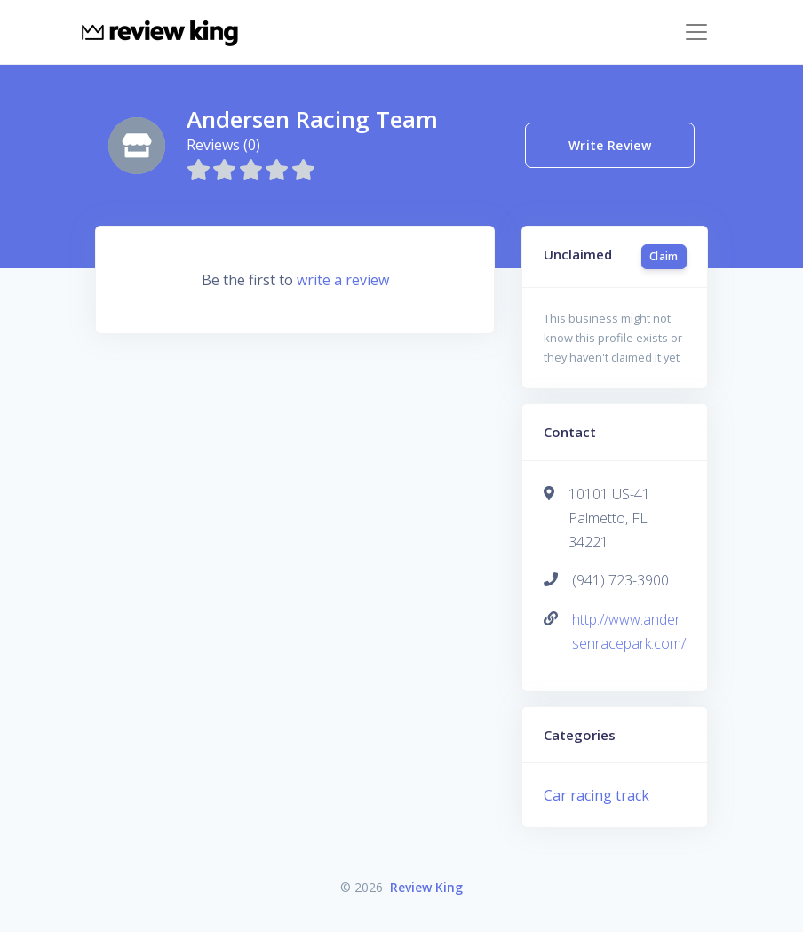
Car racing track (596, 795)
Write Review (609, 145)
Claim (664, 256)
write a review (343, 280)
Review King (426, 887)
